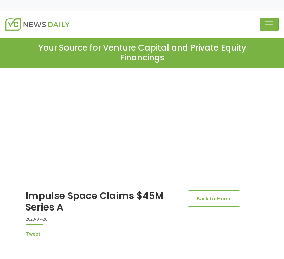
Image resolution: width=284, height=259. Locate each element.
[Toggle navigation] (269, 24)
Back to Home (214, 198)
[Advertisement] (142, 134)
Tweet (33, 234)
